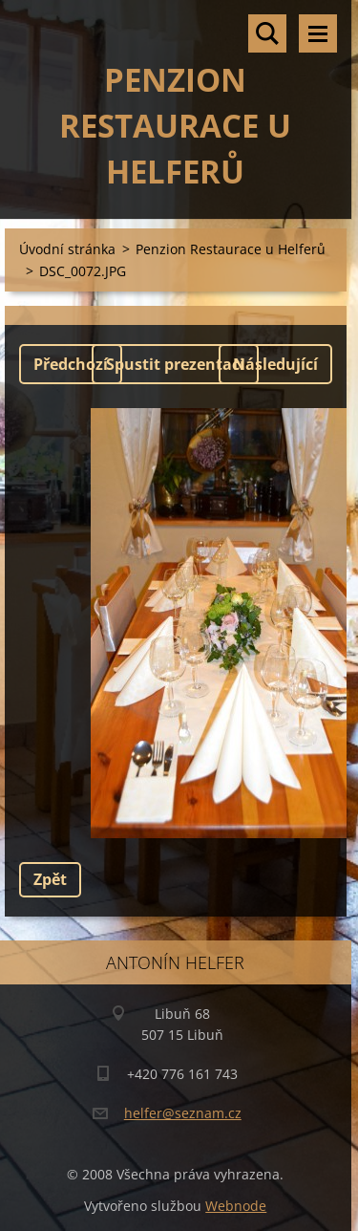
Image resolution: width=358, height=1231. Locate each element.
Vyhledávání (267, 33)
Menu (318, 33)
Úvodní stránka (67, 249)
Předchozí (70, 364)
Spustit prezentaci (175, 364)
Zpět (50, 879)
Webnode (235, 1206)
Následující (275, 364)
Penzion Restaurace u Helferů (231, 249)
